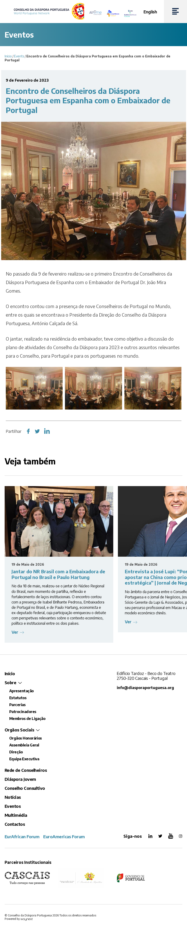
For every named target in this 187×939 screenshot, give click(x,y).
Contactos (15, 824)
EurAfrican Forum (22, 836)
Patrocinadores (22, 711)
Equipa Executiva (24, 759)
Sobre (10, 682)
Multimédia (16, 815)
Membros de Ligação (27, 718)
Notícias (13, 797)
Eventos (13, 806)
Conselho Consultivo (25, 788)
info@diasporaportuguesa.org (145, 687)
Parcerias (17, 704)
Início (8, 56)
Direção (16, 752)
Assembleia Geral (24, 745)
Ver (15, 632)
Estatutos (17, 697)
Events (19, 56)
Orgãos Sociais (19, 729)
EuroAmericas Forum (64, 836)
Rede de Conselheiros (26, 770)
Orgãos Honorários (25, 738)
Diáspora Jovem (20, 779)
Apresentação (21, 691)
